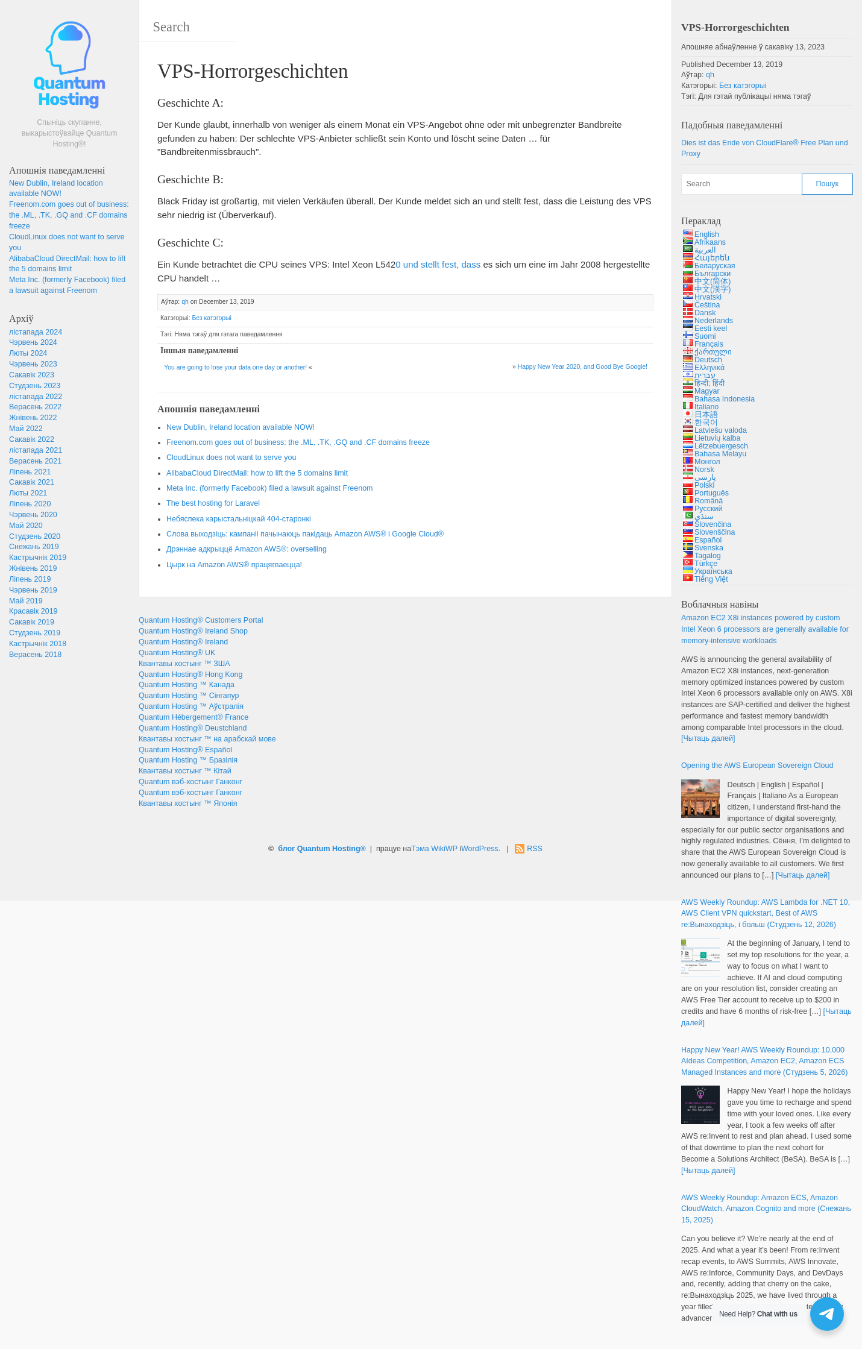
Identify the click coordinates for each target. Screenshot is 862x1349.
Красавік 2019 (33, 611)
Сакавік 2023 (31, 375)
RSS (535, 848)
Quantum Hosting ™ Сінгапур (189, 695)
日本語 (706, 414)
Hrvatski (708, 297)
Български (712, 273)
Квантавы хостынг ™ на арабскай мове (207, 739)
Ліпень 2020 (30, 504)
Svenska (708, 548)
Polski (704, 485)
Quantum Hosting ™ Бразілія (188, 760)
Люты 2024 (28, 353)
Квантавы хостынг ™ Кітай (185, 771)
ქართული (713, 352)
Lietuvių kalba (717, 438)
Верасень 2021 (35, 461)
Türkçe (705, 563)
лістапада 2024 (35, 332)
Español (708, 540)
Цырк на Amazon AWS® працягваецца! (234, 565)
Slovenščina (714, 532)
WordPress (480, 848)
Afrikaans (710, 242)
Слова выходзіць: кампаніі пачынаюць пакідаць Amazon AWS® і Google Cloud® (305, 534)
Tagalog (707, 556)
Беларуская (714, 266)
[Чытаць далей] (708, 738)
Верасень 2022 (35, 407)
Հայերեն (711, 258)
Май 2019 (26, 601)
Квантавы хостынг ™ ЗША (184, 663)
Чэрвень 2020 (33, 515)
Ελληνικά (709, 367)
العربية (705, 250)
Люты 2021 (28, 493)
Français (708, 344)
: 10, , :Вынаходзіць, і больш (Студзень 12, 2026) (765, 913)
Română (708, 501)
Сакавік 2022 (31, 439)
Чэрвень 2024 (33, 342)
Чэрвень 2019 (33, 590)
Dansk (705, 313)
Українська (713, 571)
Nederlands (713, 320)
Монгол (707, 462)
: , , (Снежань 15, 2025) (766, 1209)
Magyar (707, 391)
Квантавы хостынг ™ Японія (188, 803)
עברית (705, 375)
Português (711, 493)
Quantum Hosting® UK (177, 653)
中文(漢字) (712, 289)
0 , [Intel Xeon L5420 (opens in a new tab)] (437, 264)
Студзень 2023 (34, 386)
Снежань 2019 (34, 546)
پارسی (705, 477)
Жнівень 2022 (33, 418)
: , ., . (69, 215)
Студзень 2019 (34, 633)
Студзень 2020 (34, 536)
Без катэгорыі (211, 318)
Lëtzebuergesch (721, 446)
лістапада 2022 (35, 396)
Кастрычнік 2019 (37, 557)
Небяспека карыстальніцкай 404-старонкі (238, 519)
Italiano (706, 407)
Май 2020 (26, 525)
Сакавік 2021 (31, 482)
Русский (708, 509)
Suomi (705, 336)
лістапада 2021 (35, 450)
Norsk (704, 469)
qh (185, 301)
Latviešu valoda (720, 430)
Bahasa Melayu (720, 454)
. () (269, 488)
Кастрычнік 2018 (37, 644)
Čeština (707, 305)
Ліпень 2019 (30, 579)
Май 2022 (26, 428)
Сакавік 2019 (31, 622)
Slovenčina (712, 524)
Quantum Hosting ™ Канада (186, 685)
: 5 (257, 473)
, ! (240, 427)
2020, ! (582, 366)
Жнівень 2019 (33, 568)
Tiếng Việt (711, 579)
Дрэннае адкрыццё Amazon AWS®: (246, 549)
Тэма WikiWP (434, 848)
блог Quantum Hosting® (322, 848)
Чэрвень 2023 (33, 364)
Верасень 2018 (35, 654)
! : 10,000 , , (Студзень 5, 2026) (764, 1061)
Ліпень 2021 (30, 472)
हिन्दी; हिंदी (709, 383)
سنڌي (704, 516)
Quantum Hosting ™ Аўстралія (191, 706)
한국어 (706, 422)
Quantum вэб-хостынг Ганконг (190, 782)
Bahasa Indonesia (724, 399)
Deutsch (708, 360)
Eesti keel (710, 328)
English (706, 234)
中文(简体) (712, 281)
